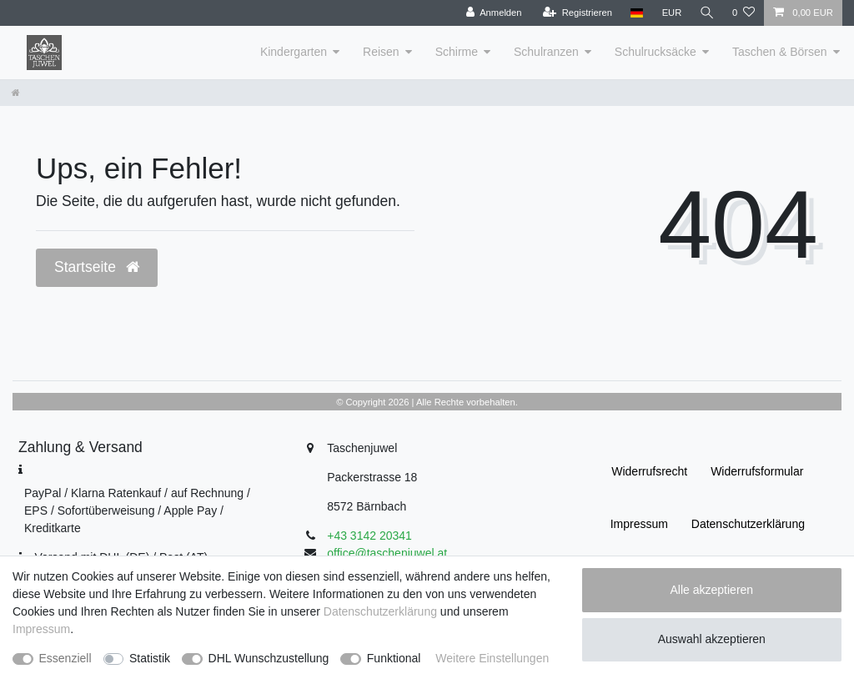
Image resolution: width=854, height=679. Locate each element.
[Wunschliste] (743, 13)
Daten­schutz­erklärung (748, 524)
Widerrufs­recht (649, 471)
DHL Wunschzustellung (268, 658)
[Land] (635, 13)
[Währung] (670, 13)
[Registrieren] (576, 13)
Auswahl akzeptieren (712, 639)
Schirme (456, 51)
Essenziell (65, 658)
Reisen (381, 51)
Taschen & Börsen (779, 51)
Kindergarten (293, 51)
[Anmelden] (492, 13)
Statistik (149, 658)
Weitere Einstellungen (492, 658)
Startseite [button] (96, 267)
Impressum (639, 524)
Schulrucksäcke (655, 51)
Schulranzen (546, 51)
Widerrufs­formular (757, 471)
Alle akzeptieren (712, 589)
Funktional (394, 658)
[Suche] (706, 13)
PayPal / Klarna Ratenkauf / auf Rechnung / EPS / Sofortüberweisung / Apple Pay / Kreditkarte (137, 510)
